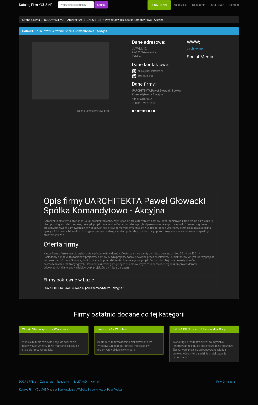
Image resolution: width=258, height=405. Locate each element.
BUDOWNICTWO (54, 19)
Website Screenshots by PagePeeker (99, 389)
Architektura (75, 19)
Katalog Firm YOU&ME (35, 5)
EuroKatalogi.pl (67, 389)
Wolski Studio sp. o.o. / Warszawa (45, 329)
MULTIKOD (217, 4)
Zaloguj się (180, 4)
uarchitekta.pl (195, 48)
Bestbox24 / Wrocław (112, 329)
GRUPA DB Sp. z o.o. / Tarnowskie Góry (199, 329)
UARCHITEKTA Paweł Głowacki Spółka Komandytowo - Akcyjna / (84, 288)
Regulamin (198, 4)
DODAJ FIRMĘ (159, 5)
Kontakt (234, 4)
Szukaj (101, 4)
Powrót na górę (225, 381)
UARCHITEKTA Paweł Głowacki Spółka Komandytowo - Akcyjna (125, 19)
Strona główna (31, 19)
